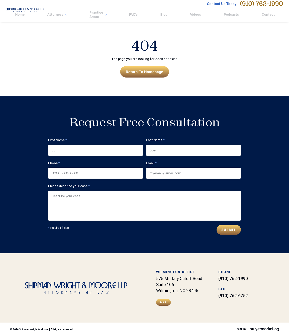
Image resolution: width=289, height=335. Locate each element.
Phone (54, 162)
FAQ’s (208, 15)
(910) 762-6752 (233, 294)
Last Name (155, 139)
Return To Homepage (144, 70)
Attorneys (154, 15)
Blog (222, 15)
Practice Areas (183, 15)
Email (151, 162)
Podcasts (256, 15)
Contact (276, 15)
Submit (228, 229)
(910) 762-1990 (261, 6)
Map (163, 301)
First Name (57, 139)
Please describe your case (69, 185)
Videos (237, 15)
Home (134, 15)
